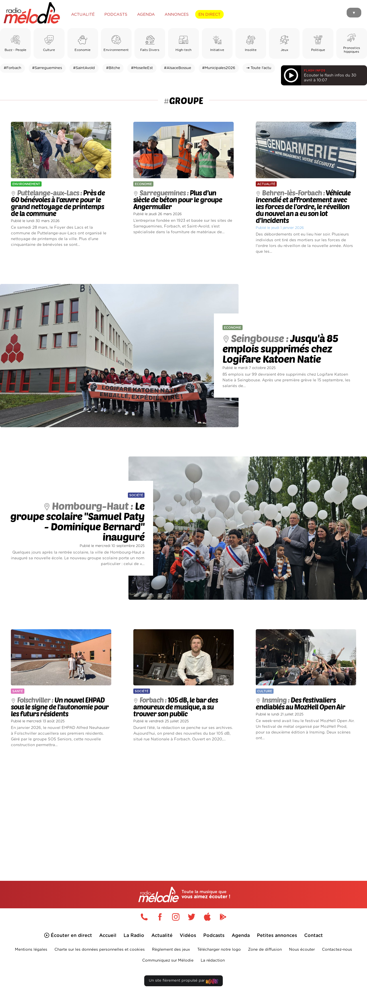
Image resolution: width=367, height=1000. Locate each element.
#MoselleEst (142, 68)
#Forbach (12, 68)
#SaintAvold (84, 68)
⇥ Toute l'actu (258, 68)
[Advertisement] (183, 807)
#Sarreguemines (47, 68)
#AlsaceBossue (177, 68)
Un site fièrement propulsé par (183, 982)
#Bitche (113, 68)
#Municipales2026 (218, 68)
